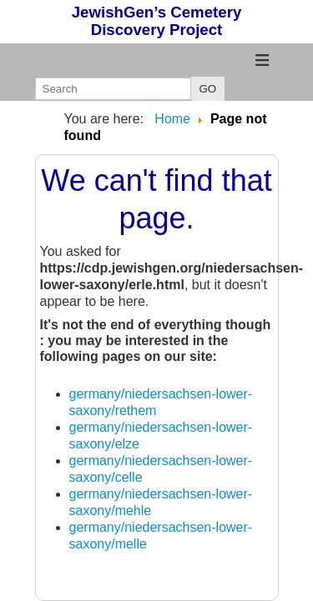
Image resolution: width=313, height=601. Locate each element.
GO (208, 89)
